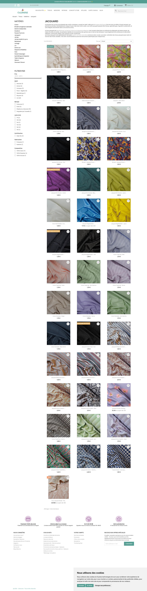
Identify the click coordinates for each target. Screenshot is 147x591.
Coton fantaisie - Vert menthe (118, 316)
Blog (101, 10)
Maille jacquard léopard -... (88, 100)
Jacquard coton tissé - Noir (89, 347)
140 (18, 122)
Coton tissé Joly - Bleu (118, 254)
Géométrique (21, 93)
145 (19, 125)
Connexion (77, 537)
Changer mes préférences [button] (102, 585)
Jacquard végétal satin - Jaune (118, 224)
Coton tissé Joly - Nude (58, 285)
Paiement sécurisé (48, 539)
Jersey (17, 37)
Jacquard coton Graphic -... (119, 377)
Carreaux (20, 88)
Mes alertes (77, 541)
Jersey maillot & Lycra (21, 39)
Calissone (20, 104)
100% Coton (21, 151)
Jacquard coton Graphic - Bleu (88, 408)
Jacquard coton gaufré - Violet (119, 439)
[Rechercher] (124, 11)
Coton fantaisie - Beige (58, 316)
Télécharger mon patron (50, 553)
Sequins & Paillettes (20, 50)
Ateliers (84, 10)
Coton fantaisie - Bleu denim (58, 347)
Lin (15, 45)
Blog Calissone (17, 549)
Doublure (17, 31)
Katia (19, 106)
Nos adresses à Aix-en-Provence (22, 541)
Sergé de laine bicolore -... (88, 131)
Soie (16, 52)
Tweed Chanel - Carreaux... (119, 470)
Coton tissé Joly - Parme (119, 285)
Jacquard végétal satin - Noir (89, 254)
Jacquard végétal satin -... (88, 224)
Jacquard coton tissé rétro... (58, 470)
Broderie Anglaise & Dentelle (23, 27)
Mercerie (57, 10)
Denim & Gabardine (20, 29)
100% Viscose (21, 155)
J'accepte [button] (81, 585)
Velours (17, 60)
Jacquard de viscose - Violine (58, 193)
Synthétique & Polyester (22, 56)
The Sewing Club (78, 543)
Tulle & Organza (19, 58)
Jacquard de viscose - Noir (58, 162)
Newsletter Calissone (19, 539)
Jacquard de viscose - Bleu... (89, 193)
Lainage (17, 43)
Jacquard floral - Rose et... (118, 70)
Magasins (16, 543)
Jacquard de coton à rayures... (58, 70)
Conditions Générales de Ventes (52, 535)
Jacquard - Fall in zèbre (119, 100)
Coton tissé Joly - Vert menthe (88, 285)
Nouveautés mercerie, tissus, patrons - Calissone (56, 549)
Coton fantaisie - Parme (89, 316)
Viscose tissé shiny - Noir (58, 100)
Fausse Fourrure (19, 33)
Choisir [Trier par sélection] (117, 41)
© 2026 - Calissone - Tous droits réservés (24, 588)
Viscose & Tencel (20, 62)
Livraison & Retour (48, 537)
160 (18, 129)
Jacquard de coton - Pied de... (88, 470)
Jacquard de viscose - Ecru (119, 131)
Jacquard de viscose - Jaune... (118, 193)
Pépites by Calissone (24, 109)
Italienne (20, 144)
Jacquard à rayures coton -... (119, 347)
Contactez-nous (18, 545)
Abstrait (20, 83)
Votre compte (79, 532)
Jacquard (17, 35)
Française (20, 142)
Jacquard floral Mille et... (89, 70)
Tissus (49, 10)
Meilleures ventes (48, 551)
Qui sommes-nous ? (19, 535)
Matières (19, 21)
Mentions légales (18, 537)
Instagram (18, 5)
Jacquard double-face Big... (119, 408)
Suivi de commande (79, 535)
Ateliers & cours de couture (50, 541)
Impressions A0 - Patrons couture (52, 543)
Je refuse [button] (89, 585)
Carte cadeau (93, 10)
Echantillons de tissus (49, 545)
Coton (16, 25)
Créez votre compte (79, 539)
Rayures (20, 95)
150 (19, 127)
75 (18, 117)
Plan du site (16, 547)
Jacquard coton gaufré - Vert (88, 439)
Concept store (74, 10)
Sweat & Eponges (20, 54)
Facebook (15, 5)
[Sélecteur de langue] (107, 5)
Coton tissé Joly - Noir (58, 131)
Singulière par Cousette (24, 111)
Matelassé (18, 41)
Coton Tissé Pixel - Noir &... (58, 439)
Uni (19, 98)
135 (19, 120)
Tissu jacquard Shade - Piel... (58, 500)
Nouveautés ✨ (41, 10)
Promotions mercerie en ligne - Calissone (54, 547)
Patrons (64, 10)
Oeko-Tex (20, 136)
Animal (19, 86)
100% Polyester (22, 153)
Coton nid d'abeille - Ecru (58, 224)
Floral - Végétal (22, 91)
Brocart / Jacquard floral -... (89, 162)
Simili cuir (18, 47)
